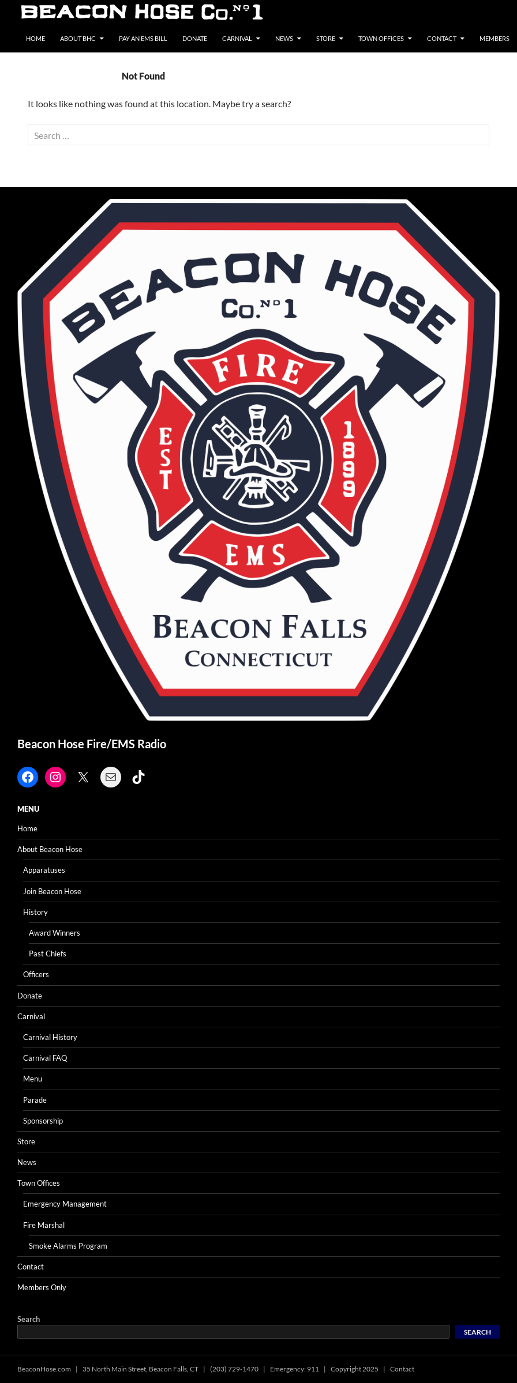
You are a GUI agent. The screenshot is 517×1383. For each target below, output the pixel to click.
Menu (32, 1078)
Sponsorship (43, 1120)
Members (494, 38)
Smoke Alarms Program (68, 1245)
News (284, 38)
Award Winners (54, 932)
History (35, 912)
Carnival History (50, 1037)
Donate (194, 38)
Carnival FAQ (45, 1057)
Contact (441, 38)
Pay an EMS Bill (143, 38)
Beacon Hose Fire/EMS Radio (91, 744)
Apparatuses (44, 870)
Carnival (237, 38)
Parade (35, 1100)
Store (325, 38)
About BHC (78, 38)
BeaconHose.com (44, 1369)
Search (28, 1319)
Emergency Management (65, 1203)
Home (35, 38)
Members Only (41, 1287)
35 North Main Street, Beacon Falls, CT (140, 1369)
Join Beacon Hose (52, 891)
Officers (36, 974)
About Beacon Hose (50, 849)
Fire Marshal (44, 1225)
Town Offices (381, 38)
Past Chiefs (47, 953)
